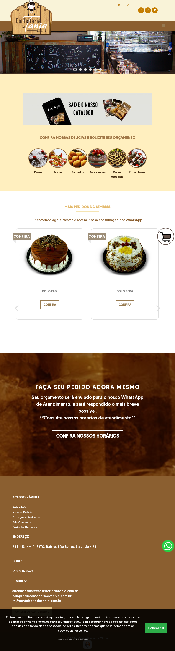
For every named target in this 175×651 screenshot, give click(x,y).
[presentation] (17, 307)
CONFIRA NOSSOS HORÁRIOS (87, 436)
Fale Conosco (21, 522)
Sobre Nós (19, 507)
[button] (75, 69)
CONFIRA (49, 304)
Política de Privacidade (72, 639)
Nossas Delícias (23, 512)
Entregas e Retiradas (26, 517)
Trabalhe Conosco (24, 527)
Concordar (156, 628)
